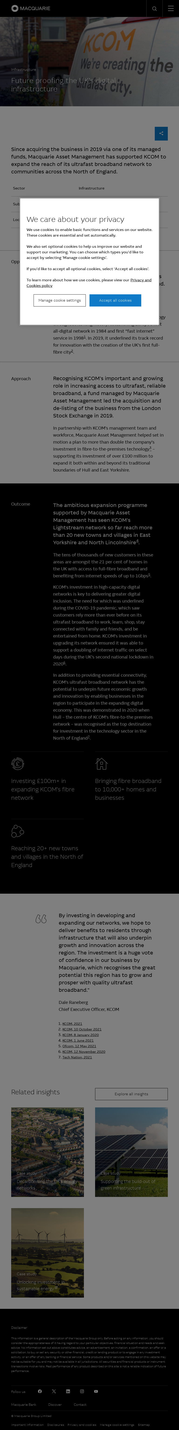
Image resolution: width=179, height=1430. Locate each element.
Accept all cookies (115, 300)
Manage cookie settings (59, 300)
